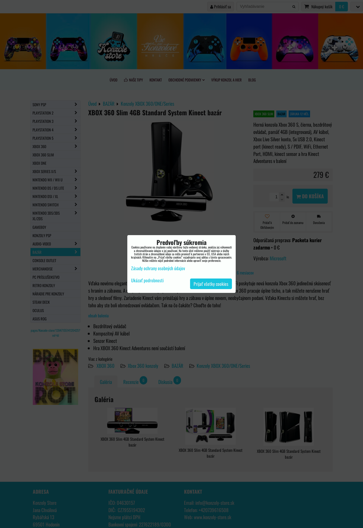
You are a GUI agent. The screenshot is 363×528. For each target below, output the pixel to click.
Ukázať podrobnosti (147, 280)
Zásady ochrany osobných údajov (158, 268)
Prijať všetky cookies (211, 284)
